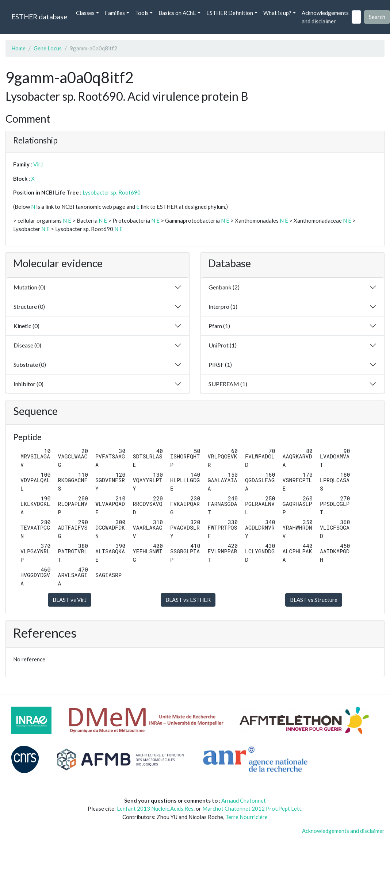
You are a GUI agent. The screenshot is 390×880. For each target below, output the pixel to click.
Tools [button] (142, 12)
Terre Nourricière (246, 817)
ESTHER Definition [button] (229, 12)
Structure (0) (29, 306)
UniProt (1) (223, 345)
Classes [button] (85, 12)
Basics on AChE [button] (177, 12)
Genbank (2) (224, 287)
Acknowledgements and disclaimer (325, 16)
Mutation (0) (29, 287)
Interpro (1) (223, 306)
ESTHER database (39, 16)
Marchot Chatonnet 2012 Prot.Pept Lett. (252, 808)
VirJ (38, 164)
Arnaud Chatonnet (243, 800)
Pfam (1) (219, 325)
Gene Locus (48, 48)
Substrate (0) (30, 364)
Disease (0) (27, 345)
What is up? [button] (277, 12)
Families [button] (115, 12)
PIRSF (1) (220, 364)
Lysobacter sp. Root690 (112, 192)
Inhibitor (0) (28, 383)
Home (18, 48)
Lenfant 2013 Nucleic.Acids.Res (155, 808)
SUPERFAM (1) (228, 383)
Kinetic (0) (26, 325)
